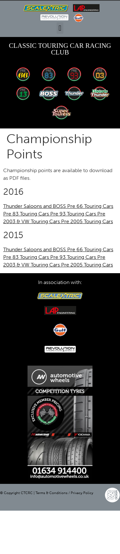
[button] (60, 28)
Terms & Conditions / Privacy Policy (64, 493)
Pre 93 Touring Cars (73, 214)
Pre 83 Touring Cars (26, 214)
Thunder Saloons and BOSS (35, 206)
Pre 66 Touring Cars (90, 206)
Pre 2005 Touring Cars (87, 221)
